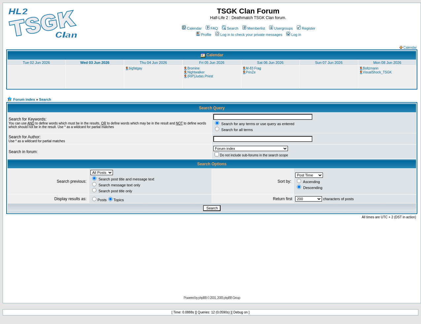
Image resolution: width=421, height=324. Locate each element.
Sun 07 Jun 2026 (328, 63)
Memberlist (253, 28)
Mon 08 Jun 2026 (387, 63)
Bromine (193, 68)
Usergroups (281, 28)
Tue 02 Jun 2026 (36, 63)
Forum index (24, 99)
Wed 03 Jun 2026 (94, 63)
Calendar (192, 28)
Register (306, 28)
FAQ (212, 28)
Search (230, 28)
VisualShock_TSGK (377, 72)
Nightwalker (195, 72)
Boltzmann (370, 68)
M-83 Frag (253, 68)
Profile (203, 35)
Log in (293, 35)
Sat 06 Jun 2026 (270, 63)
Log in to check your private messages (248, 35)
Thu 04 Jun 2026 (153, 63)
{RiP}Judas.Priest (200, 76)
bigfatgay (135, 68)
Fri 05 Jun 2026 (211, 63)
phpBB (202, 298)
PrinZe (251, 72)
